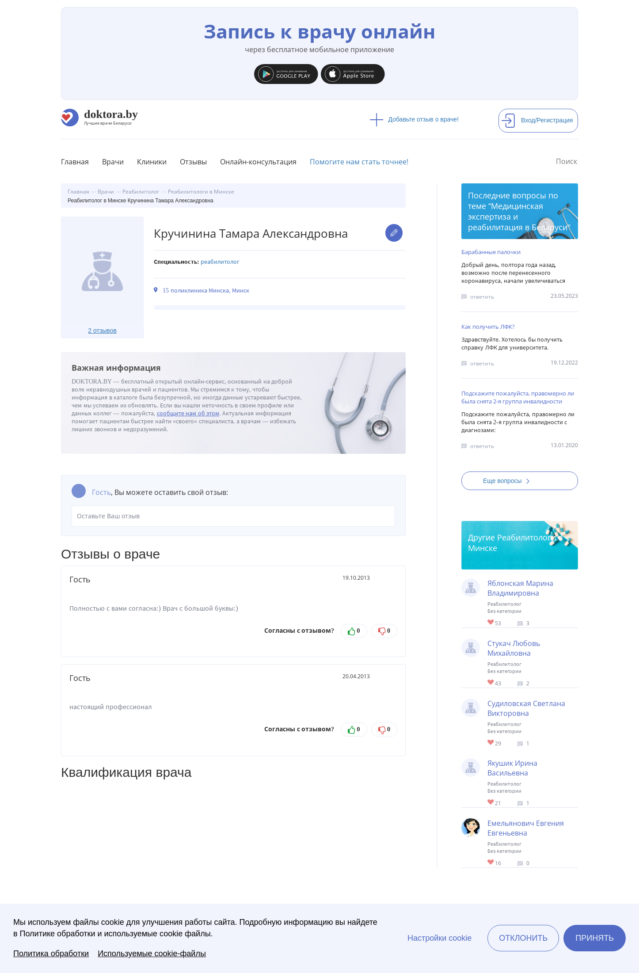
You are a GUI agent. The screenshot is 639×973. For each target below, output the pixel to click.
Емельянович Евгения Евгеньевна (525, 828)
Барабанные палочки (491, 252)
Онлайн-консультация (258, 162)
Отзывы (193, 162)
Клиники (152, 162)
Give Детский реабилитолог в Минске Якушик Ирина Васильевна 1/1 (491, 802)
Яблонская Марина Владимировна (520, 588)
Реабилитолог (220, 261)
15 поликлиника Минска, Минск (206, 290)
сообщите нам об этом (188, 413)
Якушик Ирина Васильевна (512, 768)
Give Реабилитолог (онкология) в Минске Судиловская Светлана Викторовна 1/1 (491, 743)
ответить (482, 296)
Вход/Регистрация (537, 120)
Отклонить (523, 938)
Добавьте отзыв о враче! (414, 119)
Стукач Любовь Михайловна (513, 648)
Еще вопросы (509, 480)
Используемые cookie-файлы (152, 953)
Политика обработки (51, 953)
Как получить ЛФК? (488, 327)
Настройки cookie (439, 938)
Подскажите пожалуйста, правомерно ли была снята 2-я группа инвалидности (517, 397)
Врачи (113, 162)
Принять (594, 938)
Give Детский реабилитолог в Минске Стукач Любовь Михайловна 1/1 (491, 683)
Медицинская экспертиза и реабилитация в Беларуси (517, 216)
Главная (75, 162)
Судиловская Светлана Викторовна (526, 708)
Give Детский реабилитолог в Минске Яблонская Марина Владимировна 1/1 (491, 623)
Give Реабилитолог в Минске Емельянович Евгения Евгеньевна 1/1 (491, 862)
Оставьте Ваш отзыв (233, 516)
